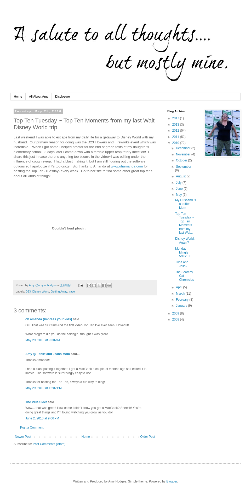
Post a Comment (31, 427)
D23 (28, 291)
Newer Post (23, 437)
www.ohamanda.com (127, 166)
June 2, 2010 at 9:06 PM (42, 418)
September (183, 167)
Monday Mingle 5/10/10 (182, 252)
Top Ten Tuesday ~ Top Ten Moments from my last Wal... (184, 223)
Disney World (40, 291)
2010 (176, 143)
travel (72, 291)
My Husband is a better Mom (185, 204)
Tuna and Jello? (181, 264)
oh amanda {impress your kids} (48, 319)
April (179, 287)
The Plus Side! (36, 402)
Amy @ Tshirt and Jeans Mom (47, 354)
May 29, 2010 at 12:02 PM (43, 388)
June (180, 188)
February (182, 299)
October (182, 160)
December (183, 148)
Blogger (171, 481)
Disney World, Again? (185, 240)
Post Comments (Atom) (49, 444)
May (179, 195)
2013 (176, 124)
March (181, 293)
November (183, 154)
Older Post (147, 437)
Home (18, 96)
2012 (176, 130)
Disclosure (62, 96)
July (179, 182)
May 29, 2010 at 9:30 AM (42, 340)
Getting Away (59, 291)
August (181, 176)
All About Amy (38, 96)
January (182, 305)
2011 (176, 137)
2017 (176, 118)
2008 (176, 319)
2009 (176, 313)
